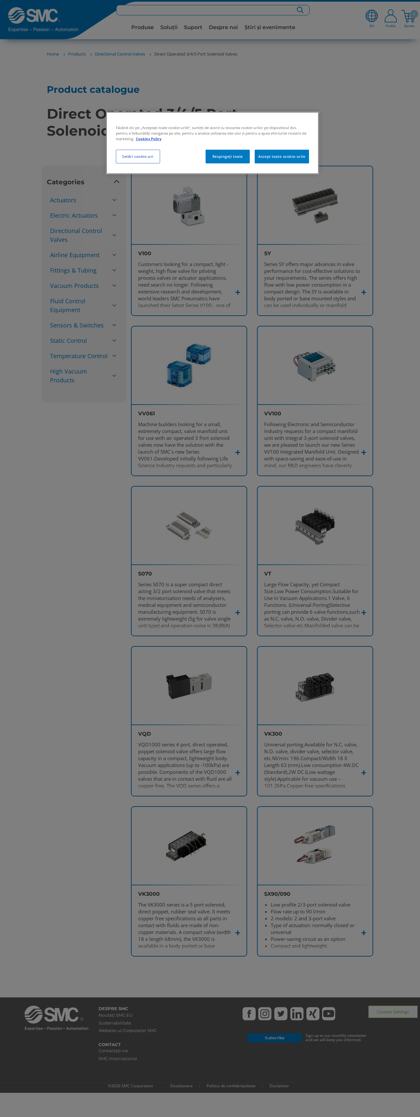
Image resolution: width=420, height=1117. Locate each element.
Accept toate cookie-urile (281, 156)
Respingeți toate (227, 156)
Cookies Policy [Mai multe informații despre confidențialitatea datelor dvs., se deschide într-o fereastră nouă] (148, 138)
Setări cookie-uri (138, 156)
